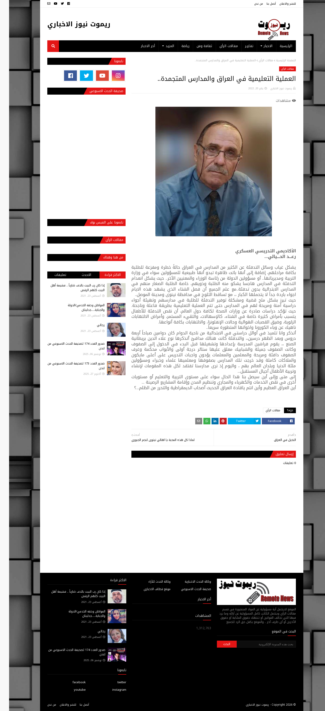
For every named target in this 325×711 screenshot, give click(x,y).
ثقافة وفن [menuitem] (195, 46)
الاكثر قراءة (104, 275)
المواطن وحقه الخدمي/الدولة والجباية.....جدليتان (77, 307)
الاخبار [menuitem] (259, 46)
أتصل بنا (262, 3)
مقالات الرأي (257, 60)
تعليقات (51, 275)
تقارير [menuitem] (240, 46)
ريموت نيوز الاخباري (69, 24)
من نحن (249, 3)
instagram (110, 690)
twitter (112, 682)
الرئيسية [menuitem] (277, 46)
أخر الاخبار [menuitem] (139, 46)
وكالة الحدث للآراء (150, 581)
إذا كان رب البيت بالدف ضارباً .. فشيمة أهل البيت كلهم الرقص (68, 287)
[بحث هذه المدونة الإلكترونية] (257, 644)
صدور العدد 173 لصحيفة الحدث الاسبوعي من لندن (67, 366)
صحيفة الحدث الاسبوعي (187, 589)
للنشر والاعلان (278, 3)
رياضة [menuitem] (176, 46)
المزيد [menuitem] (161, 46)
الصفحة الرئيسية (277, 60)
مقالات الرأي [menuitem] (219, 46)
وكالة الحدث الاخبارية (189, 581)
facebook (70, 682)
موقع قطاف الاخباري (147, 589)
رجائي (92, 325)
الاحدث (77, 275)
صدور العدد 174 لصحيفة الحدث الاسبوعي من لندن (67, 346)
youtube (71, 690)
